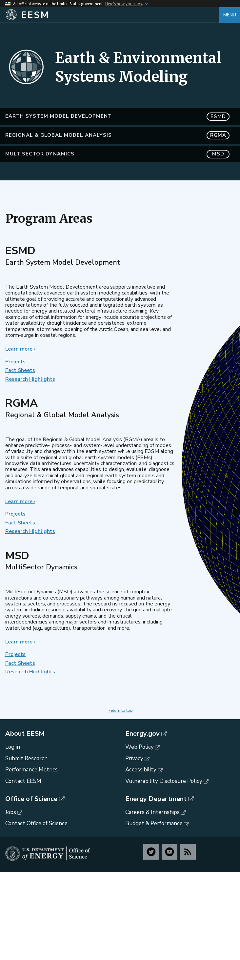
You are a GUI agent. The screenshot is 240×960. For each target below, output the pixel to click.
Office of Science (31, 799)
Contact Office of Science (36, 823)
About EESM (25, 734)
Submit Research (26, 758)
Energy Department (156, 799)
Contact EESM (23, 781)
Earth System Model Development (117, 116)
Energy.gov (142, 734)
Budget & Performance (154, 823)
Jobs (10, 812)
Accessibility (140, 769)
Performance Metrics (31, 769)
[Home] (112, 15)
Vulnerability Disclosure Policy (163, 781)
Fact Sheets (20, 370)
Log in (12, 747)
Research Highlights (30, 379)
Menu (229, 15)
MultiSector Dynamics (117, 154)
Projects (15, 361)
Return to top (120, 710)
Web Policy (139, 747)
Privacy (134, 758)
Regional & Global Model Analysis (117, 135)
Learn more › (20, 349)
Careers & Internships (152, 812)
